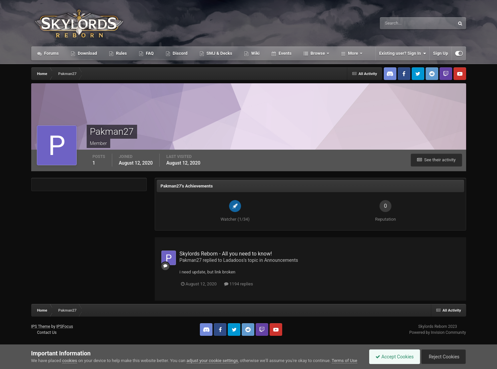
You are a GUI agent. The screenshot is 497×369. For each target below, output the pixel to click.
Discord (180, 53)
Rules (121, 53)
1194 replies (238, 283)
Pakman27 (191, 260)
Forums (51, 53)
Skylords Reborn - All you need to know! (226, 254)
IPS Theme (40, 326)
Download (87, 53)
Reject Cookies (443, 356)
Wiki (254, 53)
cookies (69, 360)
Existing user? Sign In (402, 53)
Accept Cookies (393, 356)
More (353, 53)
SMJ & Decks (219, 53)
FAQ (149, 53)
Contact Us (46, 332)
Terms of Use (344, 360)
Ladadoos (233, 260)
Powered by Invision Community (437, 332)
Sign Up (440, 53)
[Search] (397, 23)
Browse (317, 53)
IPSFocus (64, 326)
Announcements (281, 260)
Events (284, 53)
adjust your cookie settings (212, 360)
